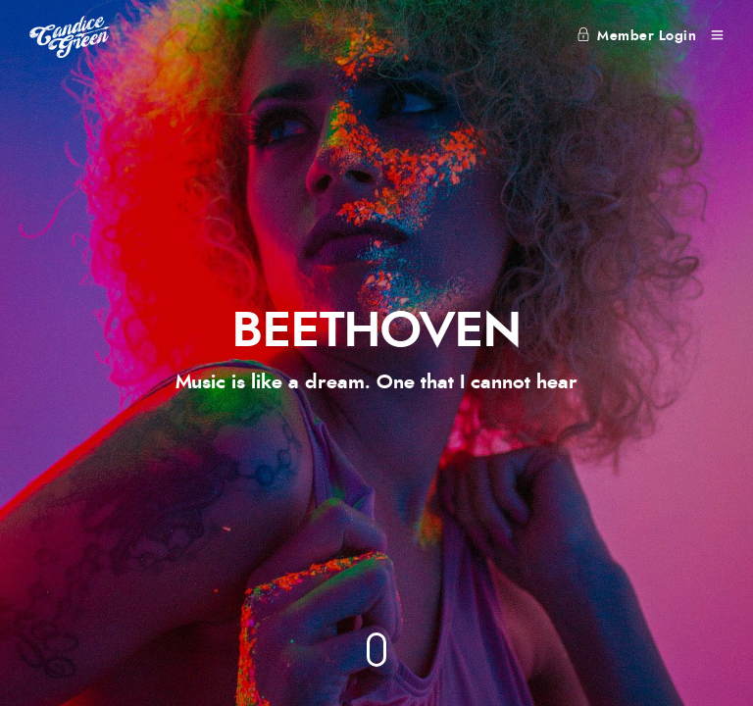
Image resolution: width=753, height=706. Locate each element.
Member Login (637, 36)
